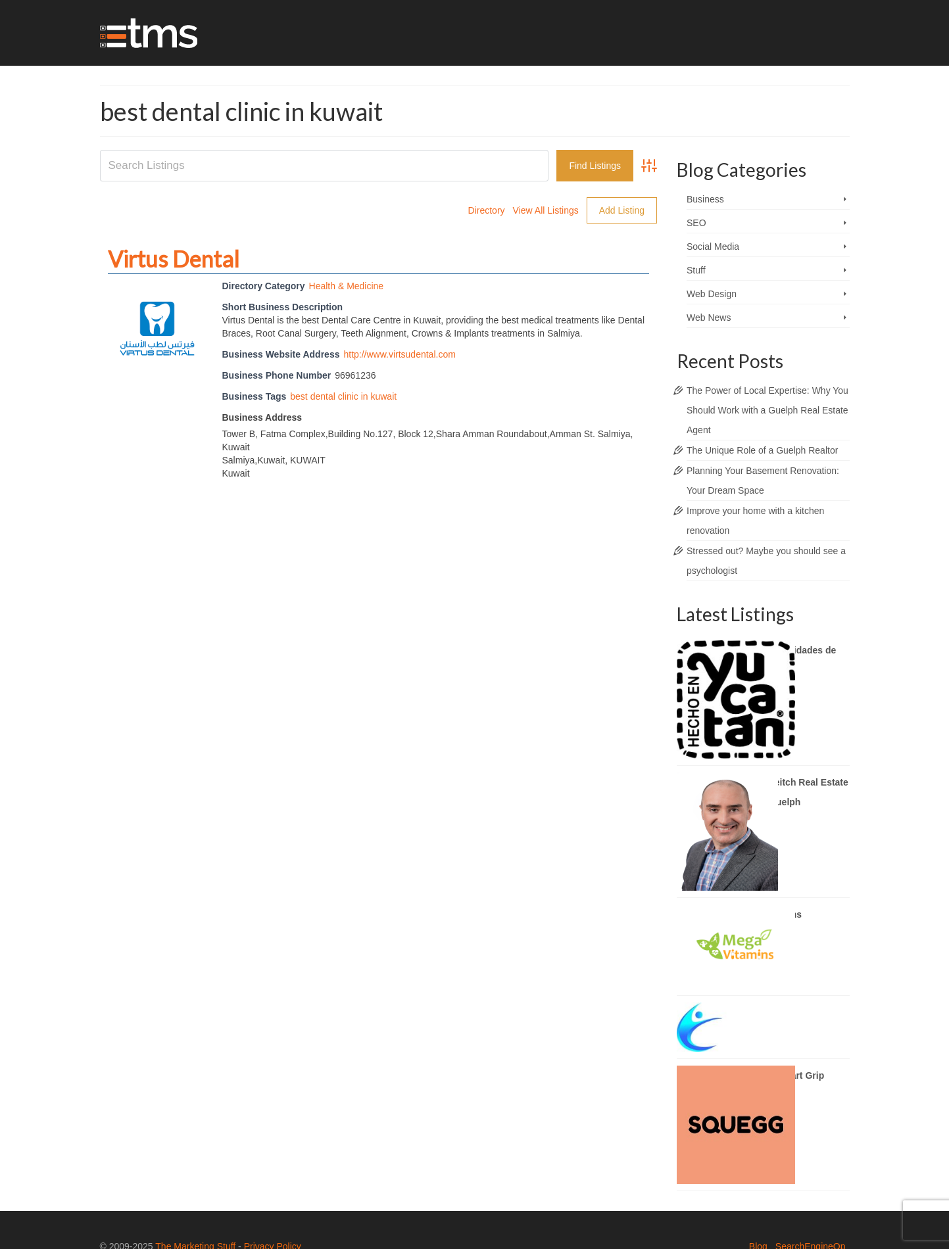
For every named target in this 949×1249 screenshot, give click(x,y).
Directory (486, 210)
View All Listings (546, 210)
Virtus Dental (173, 258)
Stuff (696, 270)
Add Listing (622, 210)
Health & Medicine (346, 286)
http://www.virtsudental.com (399, 354)
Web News (709, 317)
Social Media (713, 246)
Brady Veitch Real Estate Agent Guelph (794, 792)
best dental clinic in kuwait (343, 396)
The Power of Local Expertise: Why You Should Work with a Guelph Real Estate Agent (767, 410)
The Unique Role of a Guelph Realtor (762, 450)
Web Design (712, 294)
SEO (696, 223)
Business (705, 199)
